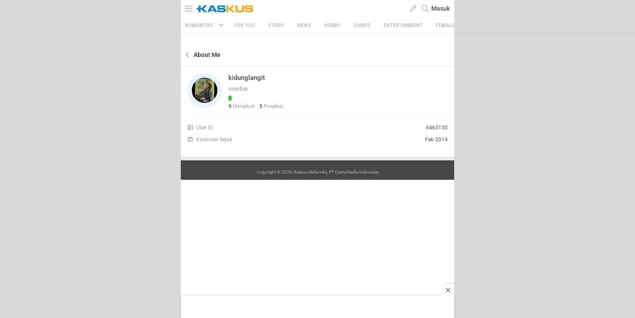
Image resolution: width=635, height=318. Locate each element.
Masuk (440, 8)
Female (445, 25)
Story (276, 25)
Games (362, 25)
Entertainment (403, 25)
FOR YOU (245, 25)
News (304, 25)
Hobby (332, 25)
